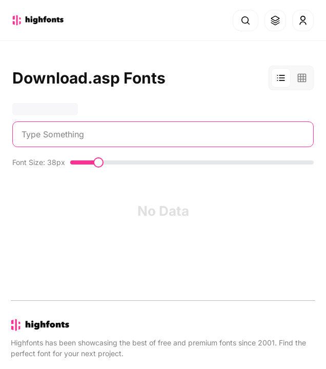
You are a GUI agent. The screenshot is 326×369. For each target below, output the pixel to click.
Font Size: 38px (38, 162)
